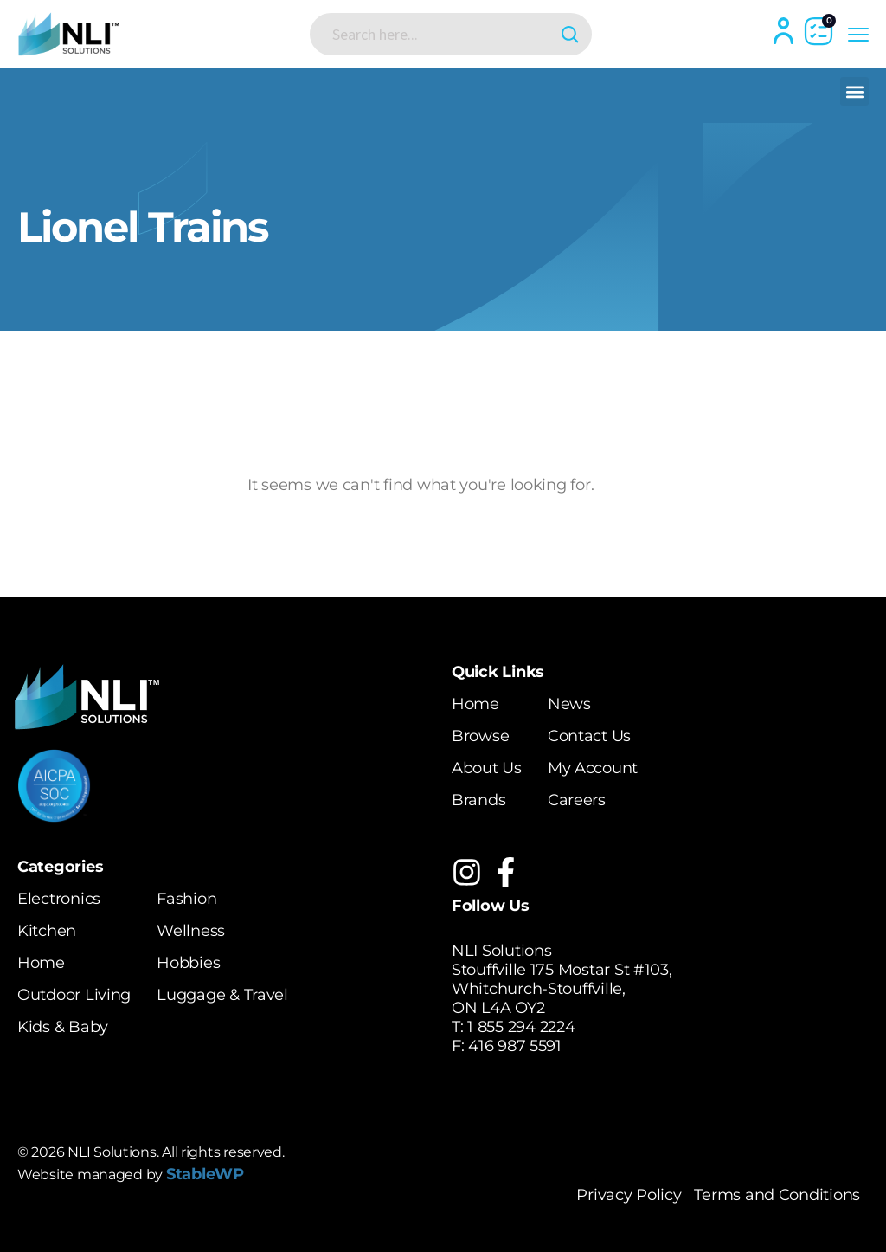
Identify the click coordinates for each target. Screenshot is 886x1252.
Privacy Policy (628, 1194)
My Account (593, 768)
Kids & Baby (62, 1026)
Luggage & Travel (222, 994)
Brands (478, 800)
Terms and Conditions (777, 1194)
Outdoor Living (74, 994)
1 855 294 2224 (521, 1026)
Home (475, 703)
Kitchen (46, 930)
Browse (480, 735)
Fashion (186, 898)
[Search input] (437, 33)
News (569, 703)
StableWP (205, 1174)
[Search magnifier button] (570, 34)
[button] (854, 91)
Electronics (58, 898)
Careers (577, 800)
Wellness (191, 930)
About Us (487, 768)
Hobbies (188, 962)
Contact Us (589, 735)
